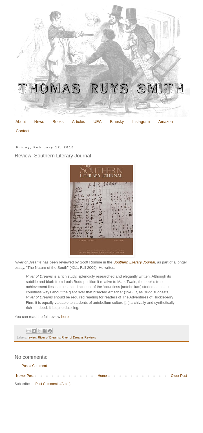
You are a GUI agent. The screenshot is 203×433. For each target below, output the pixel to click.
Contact (22, 131)
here (65, 317)
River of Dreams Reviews (78, 337)
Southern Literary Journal (134, 262)
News (39, 121)
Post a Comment (34, 366)
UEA (97, 121)
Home (102, 376)
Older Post (179, 376)
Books (58, 121)
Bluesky (117, 121)
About (21, 121)
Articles (78, 121)
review (32, 337)
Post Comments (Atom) (52, 384)
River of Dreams (49, 337)
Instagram (141, 121)
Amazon (165, 121)
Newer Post (25, 376)
